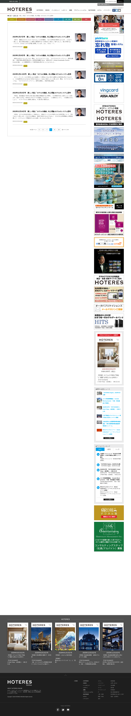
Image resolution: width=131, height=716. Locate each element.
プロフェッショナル (80, 10)
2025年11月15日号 (113, 653)
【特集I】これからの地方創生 (63, 655)
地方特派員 (91, 10)
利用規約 (113, 689)
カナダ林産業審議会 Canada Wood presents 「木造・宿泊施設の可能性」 (111, 401)
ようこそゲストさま (111, 1)
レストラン (21, 19)
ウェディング (30, 19)
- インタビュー (86, 685)
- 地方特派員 (86, 694)
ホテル (99, 10)
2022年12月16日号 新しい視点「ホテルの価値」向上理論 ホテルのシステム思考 (42, 111)
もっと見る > (108, 438)
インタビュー (56, 10)
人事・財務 (67, 19)
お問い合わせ (114, 683)
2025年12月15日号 (89, 653)
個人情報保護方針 (115, 692)
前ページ (34, 129)
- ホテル (85, 696)
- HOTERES (86, 681)
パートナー (107, 10)
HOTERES (39, 10)
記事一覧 (15, 15)
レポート (64, 10)
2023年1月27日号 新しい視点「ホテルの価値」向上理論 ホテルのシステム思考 (41, 37)
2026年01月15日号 (65, 653)
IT (58, 19)
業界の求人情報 (13, 1)
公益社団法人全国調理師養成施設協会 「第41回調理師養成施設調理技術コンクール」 (112, 424)
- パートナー (86, 698)
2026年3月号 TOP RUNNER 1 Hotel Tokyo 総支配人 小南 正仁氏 (111, 409)
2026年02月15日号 (41, 653)
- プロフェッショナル (88, 692)
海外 (86, 19)
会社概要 (113, 685)
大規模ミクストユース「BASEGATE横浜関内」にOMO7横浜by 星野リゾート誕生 (110, 455)
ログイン (120, 1)
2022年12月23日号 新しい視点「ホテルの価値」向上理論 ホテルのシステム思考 (42, 93)
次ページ (64, 129)
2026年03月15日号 (17, 653)
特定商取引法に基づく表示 (117, 694)
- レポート (85, 687)
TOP (10, 15)
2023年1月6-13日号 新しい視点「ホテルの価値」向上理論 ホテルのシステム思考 (42, 74)
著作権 (112, 687)
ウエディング (101, 685)
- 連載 (84, 689)
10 (58, 129)
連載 (70, 10)
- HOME (76, 681)
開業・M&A (77, 19)
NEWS (47, 10)
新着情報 (113, 681)
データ (39, 19)
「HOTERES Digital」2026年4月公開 (110, 464)
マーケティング (49, 19)
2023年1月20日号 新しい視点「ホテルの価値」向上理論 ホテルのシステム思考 (41, 55)
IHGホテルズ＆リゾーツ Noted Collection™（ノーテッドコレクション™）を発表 (111, 432)
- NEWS (85, 683)
